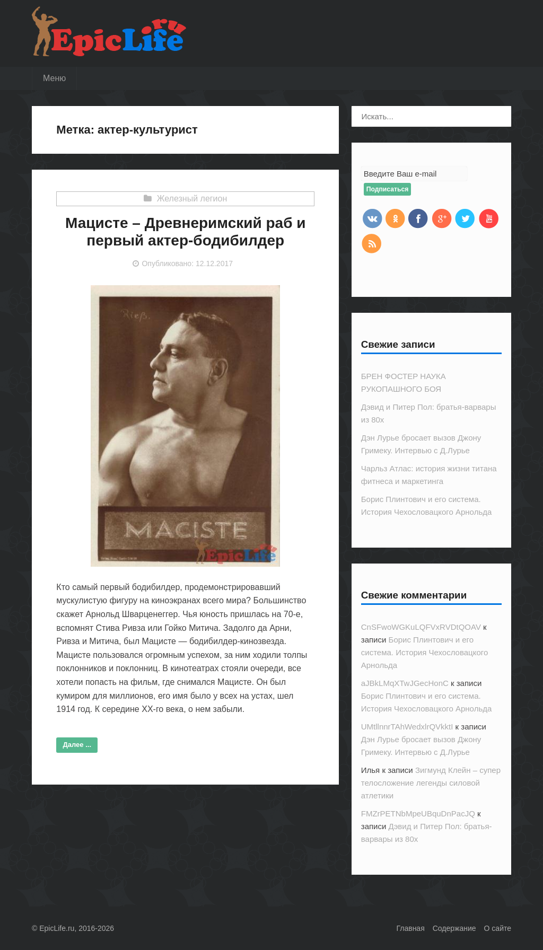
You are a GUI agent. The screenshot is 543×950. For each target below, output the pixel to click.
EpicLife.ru (56, 928)
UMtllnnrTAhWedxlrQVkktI (407, 726)
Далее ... (77, 745)
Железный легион (192, 198)
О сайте (497, 928)
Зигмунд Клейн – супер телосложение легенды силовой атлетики (431, 783)
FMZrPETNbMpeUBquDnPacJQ (418, 813)
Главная (410, 928)
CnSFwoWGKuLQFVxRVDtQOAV (421, 626)
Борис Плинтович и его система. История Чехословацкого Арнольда (424, 652)
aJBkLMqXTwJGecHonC (405, 683)
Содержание (454, 928)
